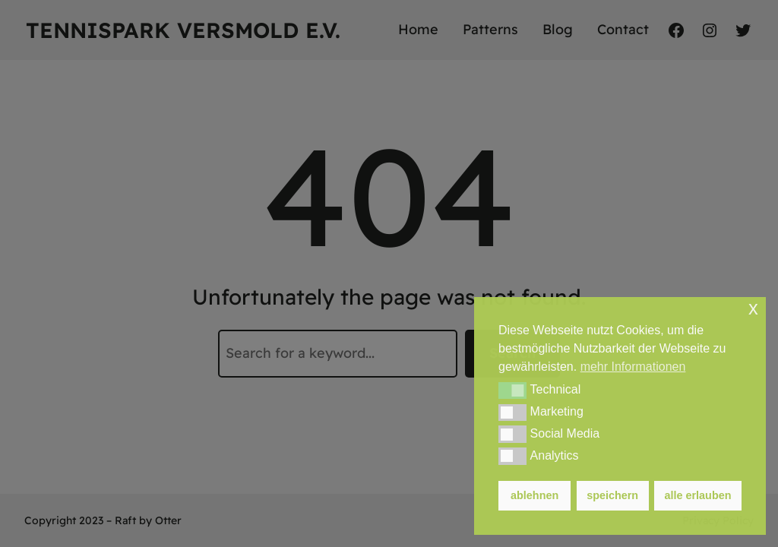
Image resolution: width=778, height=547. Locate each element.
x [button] (753, 308)
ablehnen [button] (534, 495)
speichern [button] (612, 495)
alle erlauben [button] (698, 495)
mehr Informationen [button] (633, 366)
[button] (512, 390)
